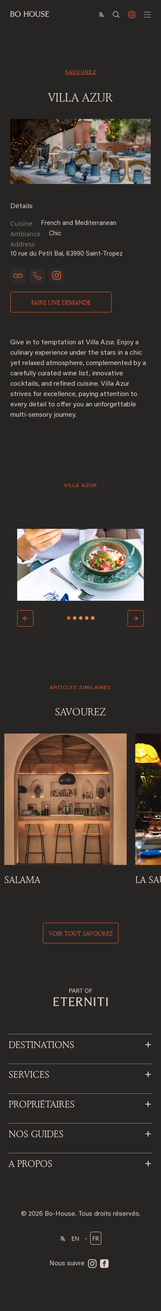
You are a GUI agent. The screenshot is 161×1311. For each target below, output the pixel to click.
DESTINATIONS (41, 1044)
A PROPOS (30, 1163)
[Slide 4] (86, 618)
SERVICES (29, 1074)
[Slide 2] (74, 618)
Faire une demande (61, 302)
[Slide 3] (80, 618)
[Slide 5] (92, 618)
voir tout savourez (81, 933)
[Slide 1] (68, 618)
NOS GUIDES (36, 1133)
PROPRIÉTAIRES (42, 1104)
